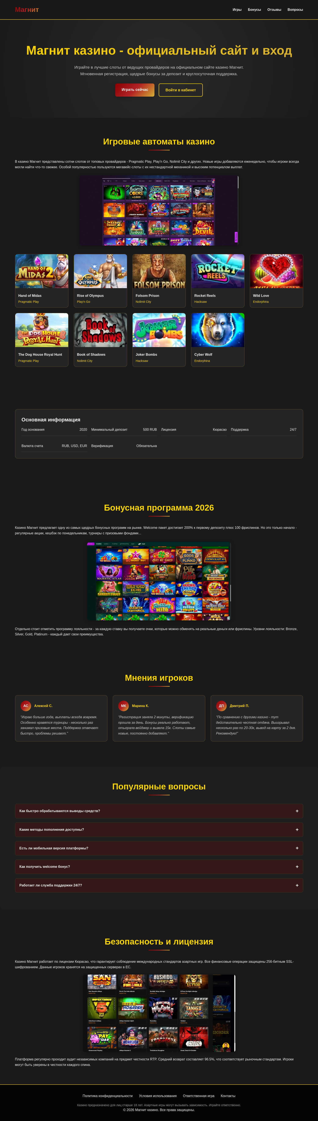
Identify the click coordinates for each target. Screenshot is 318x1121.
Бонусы (254, 9)
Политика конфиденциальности (108, 1096)
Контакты (228, 1096)
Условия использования (158, 1096)
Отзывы (274, 9)
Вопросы (295, 9)
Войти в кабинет (180, 90)
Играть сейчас (135, 90)
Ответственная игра (198, 1096)
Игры (237, 9)
